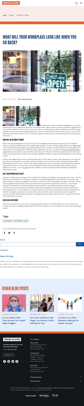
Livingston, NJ (34, 353)
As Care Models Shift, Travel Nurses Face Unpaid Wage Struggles (13, 320)
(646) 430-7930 (12, 349)
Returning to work (21, 221)
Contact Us (9, 355)
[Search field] (37, 244)
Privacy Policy (57, 388)
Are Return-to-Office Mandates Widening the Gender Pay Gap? (68, 320)
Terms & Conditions (68, 388)
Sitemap (40, 388)
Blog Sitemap (48, 388)
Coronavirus (8, 221)
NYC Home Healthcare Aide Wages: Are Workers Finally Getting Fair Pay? (42, 320)
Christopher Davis (26, 99)
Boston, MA (33, 365)
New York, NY (34, 342)
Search (80, 244)
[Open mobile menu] (81, 3)
